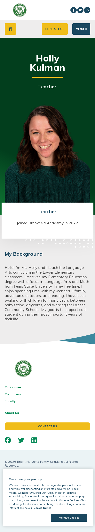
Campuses (13, 394)
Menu (80, 29)
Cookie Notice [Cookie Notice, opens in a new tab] (42, 507)
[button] (10, 29)
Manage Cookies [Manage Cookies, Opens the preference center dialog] (69, 517)
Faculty (10, 401)
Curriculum (13, 387)
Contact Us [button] (54, 29)
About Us (12, 413)
